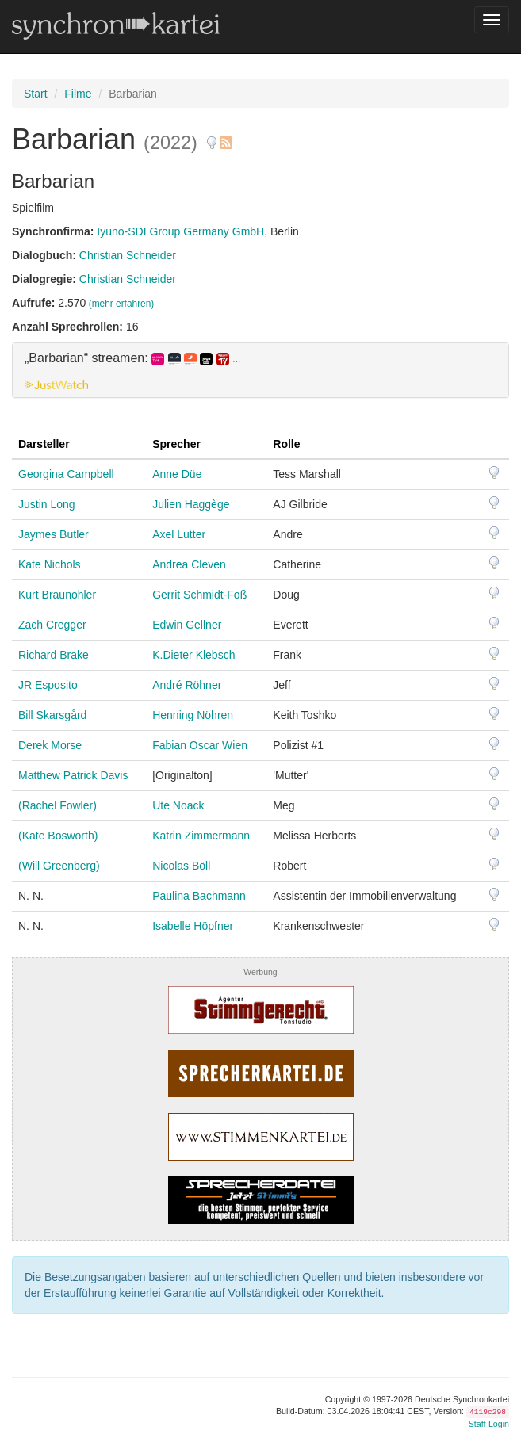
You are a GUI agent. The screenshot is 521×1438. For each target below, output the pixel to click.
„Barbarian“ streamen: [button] (132, 358)
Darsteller (44, 444)
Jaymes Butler (53, 534)
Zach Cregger (52, 624)
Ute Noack (178, 805)
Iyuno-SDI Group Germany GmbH (180, 231)
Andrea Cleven (189, 564)
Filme (77, 93)
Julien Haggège (190, 504)
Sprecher (176, 444)
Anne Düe (176, 474)
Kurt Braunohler (57, 594)
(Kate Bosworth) (58, 835)
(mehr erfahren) (122, 303)
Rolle (286, 444)
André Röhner (186, 685)
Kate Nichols (49, 564)
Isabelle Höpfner (192, 926)
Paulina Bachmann (199, 895)
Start (36, 93)
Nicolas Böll (181, 865)
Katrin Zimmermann (201, 835)
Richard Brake (53, 654)
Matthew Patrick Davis (73, 775)
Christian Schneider (127, 255)
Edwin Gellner (186, 624)
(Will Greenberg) (59, 865)
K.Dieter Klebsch (193, 654)
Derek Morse (50, 745)
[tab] (260, 370)
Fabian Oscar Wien (199, 745)
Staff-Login (489, 1423)
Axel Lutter (178, 534)
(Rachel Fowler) (57, 805)
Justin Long (46, 504)
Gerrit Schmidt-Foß (199, 594)
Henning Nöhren (192, 715)
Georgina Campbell (66, 474)
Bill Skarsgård (52, 715)
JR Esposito (48, 685)
